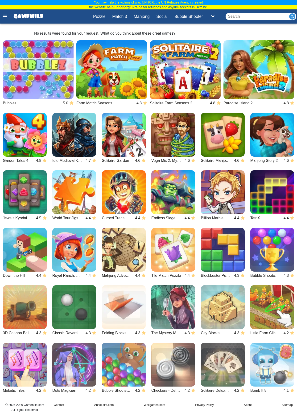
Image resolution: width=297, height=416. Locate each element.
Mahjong (142, 16)
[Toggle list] (213, 16)
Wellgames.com (154, 405)
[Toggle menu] (7, 16)
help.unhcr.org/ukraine (124, 7)
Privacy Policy (204, 405)
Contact (59, 405)
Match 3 (119, 16)
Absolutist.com (104, 405)
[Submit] (292, 16)
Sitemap (287, 405)
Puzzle (99, 16)
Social (162, 16)
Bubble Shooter (188, 16)
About (248, 405)
